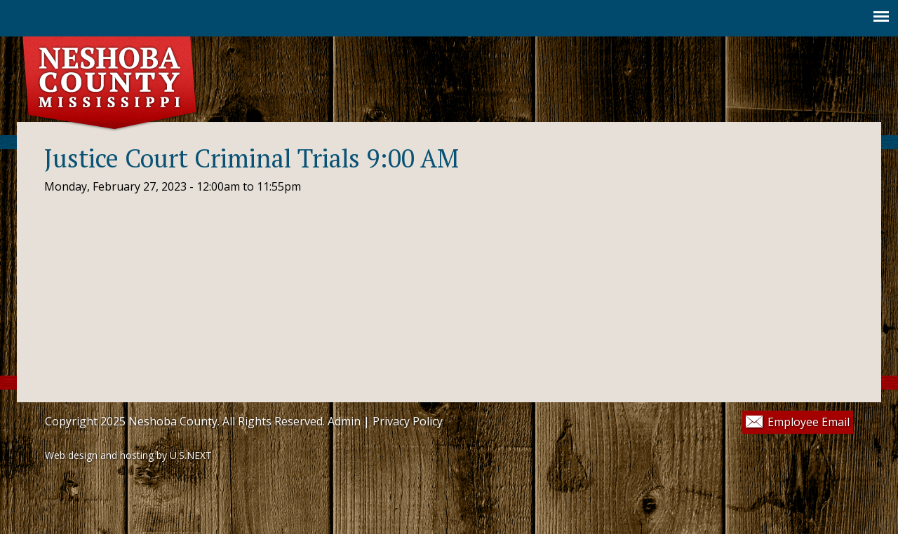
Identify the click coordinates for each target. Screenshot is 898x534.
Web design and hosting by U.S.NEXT (128, 455)
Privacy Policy (408, 421)
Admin (344, 421)
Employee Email (809, 422)
